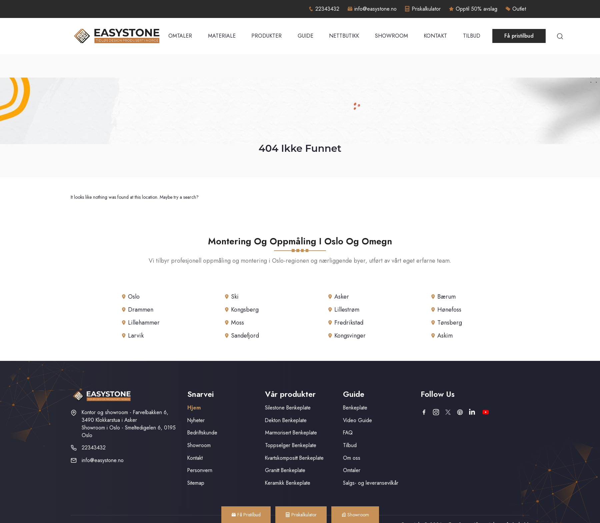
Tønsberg (449, 322)
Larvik (136, 335)
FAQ (348, 432)
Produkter (266, 36)
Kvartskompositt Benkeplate (294, 458)
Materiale (222, 36)
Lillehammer (144, 322)
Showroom (391, 36)
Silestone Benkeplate (288, 407)
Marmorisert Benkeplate (291, 432)
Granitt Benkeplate (285, 470)
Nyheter (196, 420)
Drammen (140, 309)
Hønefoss (449, 309)
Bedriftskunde (202, 432)
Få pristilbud (519, 36)
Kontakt (435, 36)
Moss (237, 322)
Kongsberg (245, 309)
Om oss (351, 458)
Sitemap (195, 483)
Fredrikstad (348, 322)
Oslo (134, 296)
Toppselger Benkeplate (290, 445)
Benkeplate (355, 407)
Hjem (194, 407)
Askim (445, 335)
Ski (235, 296)
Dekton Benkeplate (286, 420)
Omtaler (180, 36)
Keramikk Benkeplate (287, 483)
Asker (341, 296)
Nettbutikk (344, 36)
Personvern (199, 470)
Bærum (446, 296)
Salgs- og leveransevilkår (370, 483)
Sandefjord (245, 335)
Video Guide (357, 420)
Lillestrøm (346, 309)
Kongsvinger (350, 335)
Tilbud (471, 36)
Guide (305, 36)
